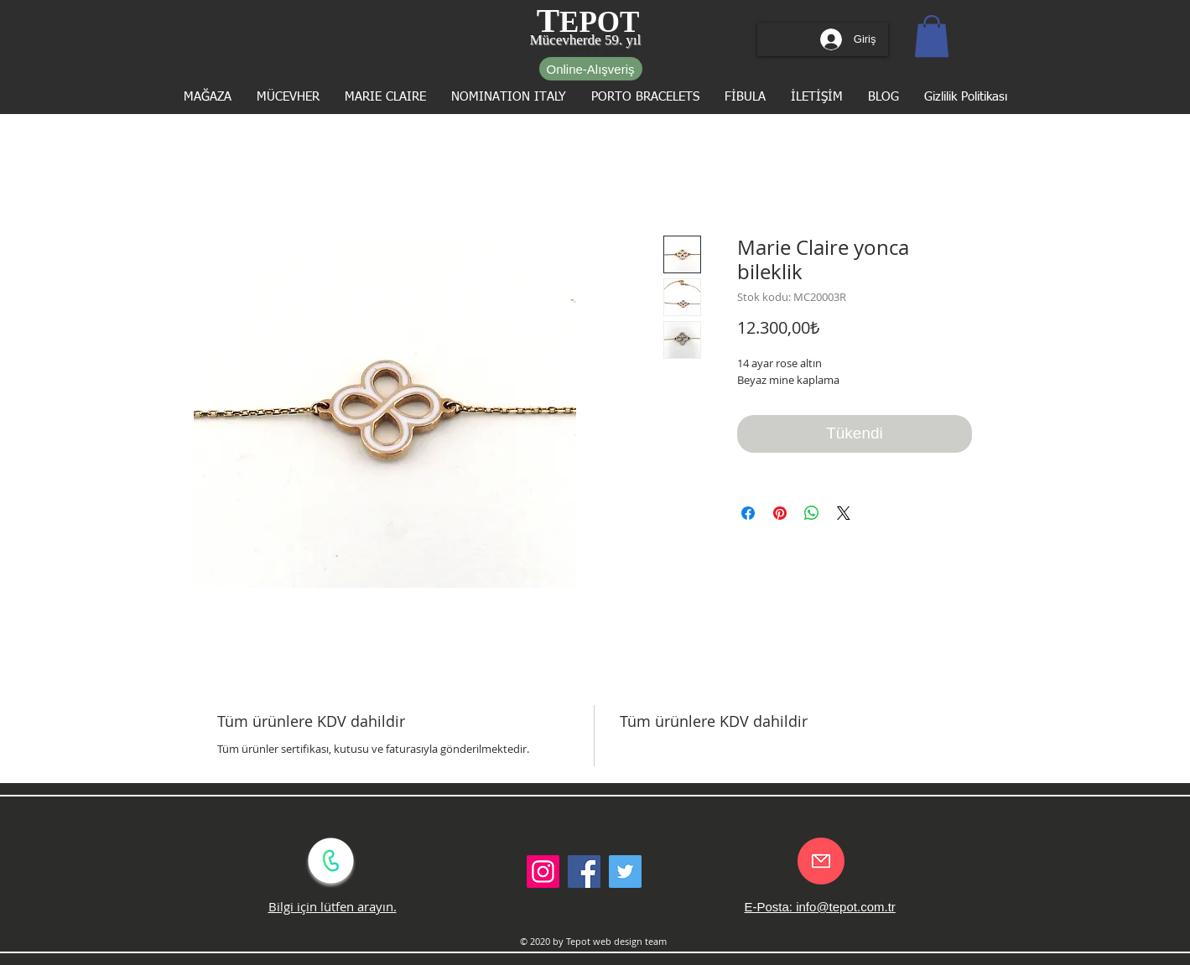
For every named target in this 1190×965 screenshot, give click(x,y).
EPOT (599, 22)
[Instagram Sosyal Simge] (543, 871)
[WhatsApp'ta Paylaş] (812, 513)
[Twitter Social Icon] (625, 871)
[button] (931, 36)
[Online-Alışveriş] (590, 68)
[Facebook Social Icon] (584, 871)
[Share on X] (844, 513)
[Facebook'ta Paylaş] (748, 513)
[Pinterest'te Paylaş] (780, 513)
